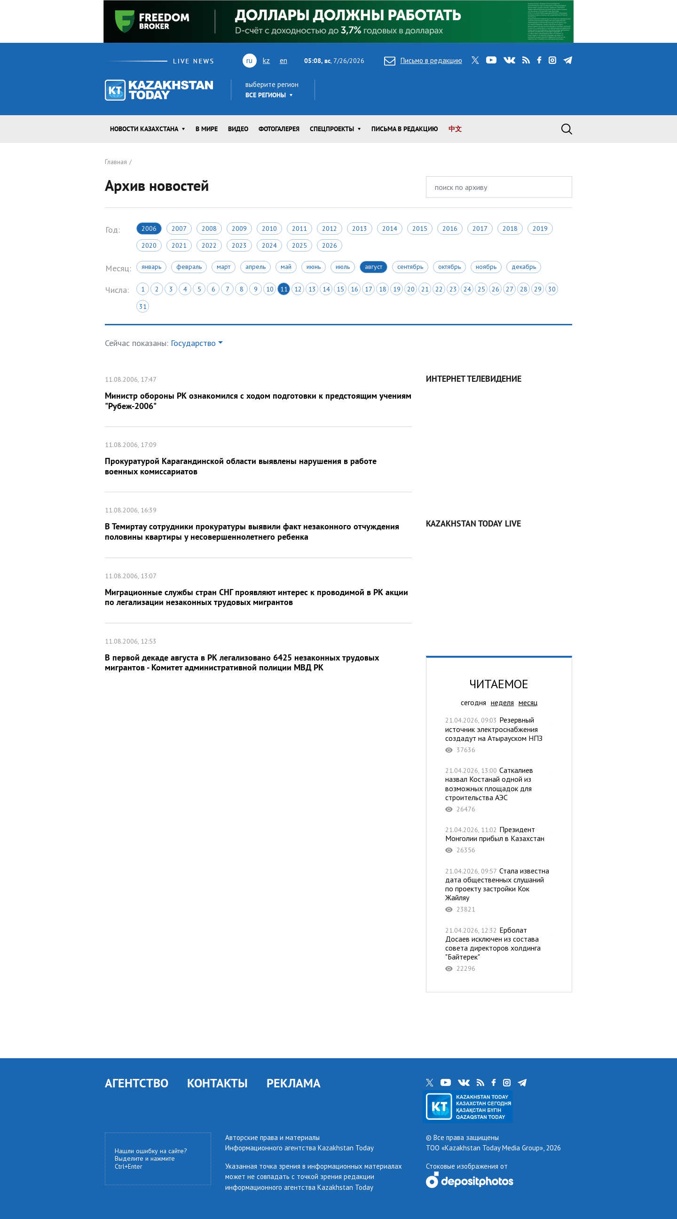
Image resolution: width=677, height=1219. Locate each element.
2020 (149, 245)
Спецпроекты (332, 129)
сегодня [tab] (473, 702)
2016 (449, 228)
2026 (329, 245)
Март (223, 266)
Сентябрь (410, 266)
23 (453, 289)
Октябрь (449, 266)
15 (340, 289)
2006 (149, 228)
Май (286, 266)
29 (538, 289)
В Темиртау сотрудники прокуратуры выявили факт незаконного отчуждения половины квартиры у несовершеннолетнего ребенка (258, 524)
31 (143, 306)
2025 (299, 245)
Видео (238, 129)
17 (368, 289)
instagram (552, 60)
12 (298, 289)
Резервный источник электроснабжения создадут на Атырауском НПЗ (499, 735)
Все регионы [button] (265, 95)
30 (552, 289)
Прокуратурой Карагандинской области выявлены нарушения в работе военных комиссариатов (258, 459)
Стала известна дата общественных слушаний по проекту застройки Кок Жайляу (499, 890)
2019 (540, 228)
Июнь (314, 266)
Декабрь (524, 266)
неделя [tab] (502, 702)
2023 (239, 245)
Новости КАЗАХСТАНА (144, 129)
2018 (510, 228)
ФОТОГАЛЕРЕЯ (279, 129)
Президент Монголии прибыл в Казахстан (499, 840)
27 (509, 289)
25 (481, 289)
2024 (269, 245)
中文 (455, 129)
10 (270, 289)
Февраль (189, 266)
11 (284, 289)
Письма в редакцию (404, 129)
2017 (480, 228)
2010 (269, 228)
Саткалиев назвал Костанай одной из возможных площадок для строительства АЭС (499, 789)
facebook (539, 60)
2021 (179, 245)
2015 (419, 228)
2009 (239, 228)
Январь (151, 266)
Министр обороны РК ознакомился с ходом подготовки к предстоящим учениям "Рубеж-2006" (258, 394)
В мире (207, 129)
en (283, 60)
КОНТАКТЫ (217, 1083)
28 (523, 289)
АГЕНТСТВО (136, 1083)
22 (439, 289)
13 (312, 289)
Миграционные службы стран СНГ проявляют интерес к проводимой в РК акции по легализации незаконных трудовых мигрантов (258, 590)
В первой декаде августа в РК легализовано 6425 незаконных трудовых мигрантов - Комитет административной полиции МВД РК (258, 655)
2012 (329, 228)
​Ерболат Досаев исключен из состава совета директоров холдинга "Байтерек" (499, 949)
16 (354, 289)
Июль (343, 266)
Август (373, 266)
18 (382, 289)
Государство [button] (193, 343)
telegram (567, 60)
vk (509, 60)
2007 (179, 228)
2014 (389, 228)
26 (495, 289)
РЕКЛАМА (294, 1083)
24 (467, 289)
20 (411, 289)
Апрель (255, 266)
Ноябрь (486, 266)
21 (425, 289)
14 (326, 289)
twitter (475, 60)
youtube (491, 60)
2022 (209, 245)
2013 (359, 228)
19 (397, 289)
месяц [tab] (528, 702)
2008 (209, 228)
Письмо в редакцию (423, 60)
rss (526, 60)
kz (266, 60)
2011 (299, 228)
